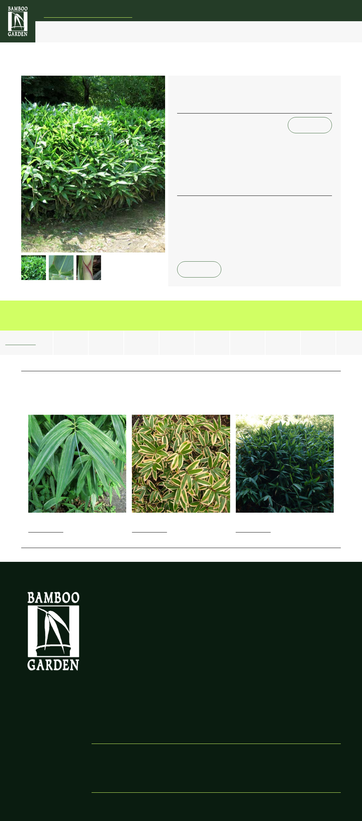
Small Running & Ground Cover (111, 67)
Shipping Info (234, 690)
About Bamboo (300, 676)
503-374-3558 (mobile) (244, 774)
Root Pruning (170, 613)
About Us (294, 683)
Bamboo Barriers (174, 620)
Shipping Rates (235, 697)
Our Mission (105, 690)
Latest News (105, 620)
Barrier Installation (203, 31)
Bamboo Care (164, 31)
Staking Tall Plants (303, 613)
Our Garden (284, 31)
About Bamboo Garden (117, 676)
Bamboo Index (40, 67)
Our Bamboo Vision (113, 599)
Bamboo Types (86, 31)
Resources (295, 690)
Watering (293, 620)
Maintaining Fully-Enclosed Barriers (175, 694)
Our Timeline (106, 704)
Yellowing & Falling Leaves (311, 606)
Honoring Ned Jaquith (116, 697)
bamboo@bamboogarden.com (311, 17)
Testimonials (233, 704)
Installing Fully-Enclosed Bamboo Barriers (181, 680)
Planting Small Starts (242, 627)
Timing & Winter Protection (237, 638)
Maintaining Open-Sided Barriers (182, 722)
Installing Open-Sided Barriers (179, 708)
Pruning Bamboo (174, 627)
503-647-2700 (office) (243, 767)
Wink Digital (241, 803)
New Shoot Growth (241, 613)
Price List (56, 31)
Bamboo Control (123, 31)
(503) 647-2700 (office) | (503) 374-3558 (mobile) (288, 10)
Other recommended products (115, 610)
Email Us (310, 125)
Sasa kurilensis (182, 67)
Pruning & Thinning (304, 627)
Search (338, 31)
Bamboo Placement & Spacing (243, 603)
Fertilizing (294, 599)
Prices (226, 676)
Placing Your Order (241, 683)
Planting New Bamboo (243, 620)
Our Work (103, 683)
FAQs (315, 31)
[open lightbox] (93, 164)
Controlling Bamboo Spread (178, 603)
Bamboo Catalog (244, 31)
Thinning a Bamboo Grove (184, 634)
